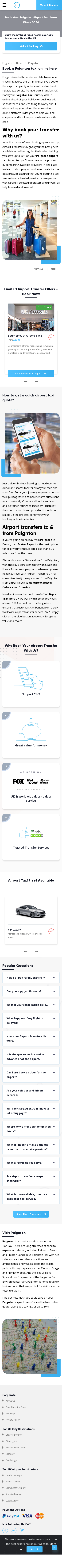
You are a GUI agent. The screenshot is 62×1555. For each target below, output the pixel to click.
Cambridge (11, 1460)
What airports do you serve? (25, 1162)
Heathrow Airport (14, 1475)
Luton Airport (12, 1500)
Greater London (14, 1434)
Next (54, 268)
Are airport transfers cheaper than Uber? (26, 1178)
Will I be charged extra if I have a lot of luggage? (28, 1111)
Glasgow (10, 1453)
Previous (38, 268)
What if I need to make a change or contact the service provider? (27, 1147)
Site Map (10, 1413)
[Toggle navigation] (6, 5)
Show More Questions (31, 1214)
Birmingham (12, 1441)
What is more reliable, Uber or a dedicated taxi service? (27, 1197)
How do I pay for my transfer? (26, 977)
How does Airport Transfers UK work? (26, 1039)
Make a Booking (49, 5)
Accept (34, 1548)
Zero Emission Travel (16, 1407)
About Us (10, 1400)
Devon (20, 63)
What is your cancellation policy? (27, 1005)
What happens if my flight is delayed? (25, 1021)
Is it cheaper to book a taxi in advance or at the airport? (25, 1057)
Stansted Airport (14, 1494)
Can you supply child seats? (24, 991)
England (7, 63)
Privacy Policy (13, 1419)
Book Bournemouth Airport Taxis (31, 373)
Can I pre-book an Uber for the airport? (26, 1075)
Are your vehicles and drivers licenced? (25, 1093)
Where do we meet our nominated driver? (29, 1129)
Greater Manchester (16, 1447)
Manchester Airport (16, 1487)
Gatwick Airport (13, 1481)
